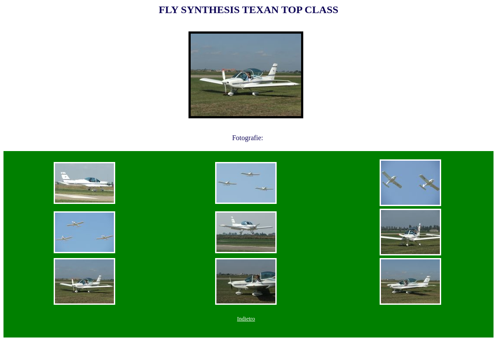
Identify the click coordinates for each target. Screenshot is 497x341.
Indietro (246, 318)
